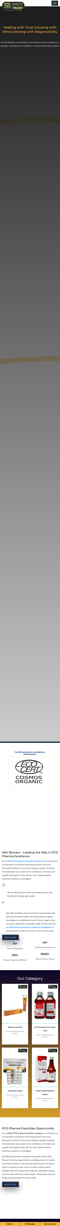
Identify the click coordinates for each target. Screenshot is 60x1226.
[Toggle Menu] (55, 3)
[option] (29, 772)
